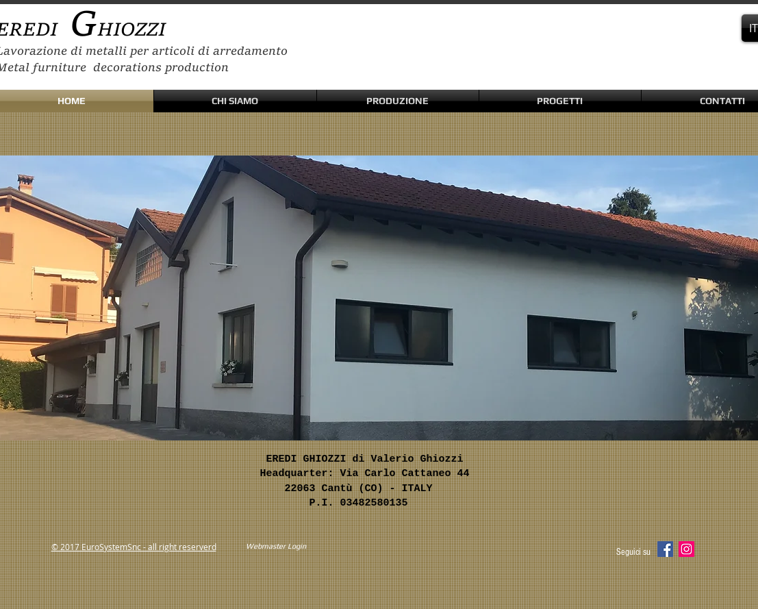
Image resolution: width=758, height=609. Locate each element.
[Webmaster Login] (276, 547)
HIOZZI (131, 30)
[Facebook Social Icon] (665, 549)
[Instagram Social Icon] (686, 549)
